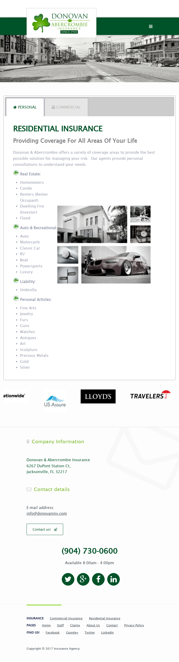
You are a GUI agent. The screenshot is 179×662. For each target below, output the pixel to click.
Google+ (72, 632)
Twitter (90, 632)
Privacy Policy (134, 625)
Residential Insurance (104, 618)
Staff (60, 625)
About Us (93, 625)
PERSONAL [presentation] (25, 107)
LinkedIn (107, 632)
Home (46, 625)
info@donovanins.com (47, 513)
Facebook (53, 632)
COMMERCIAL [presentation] (66, 107)
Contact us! (45, 529)
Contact (112, 625)
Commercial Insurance (66, 618)
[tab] (25, 107)
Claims (75, 625)
